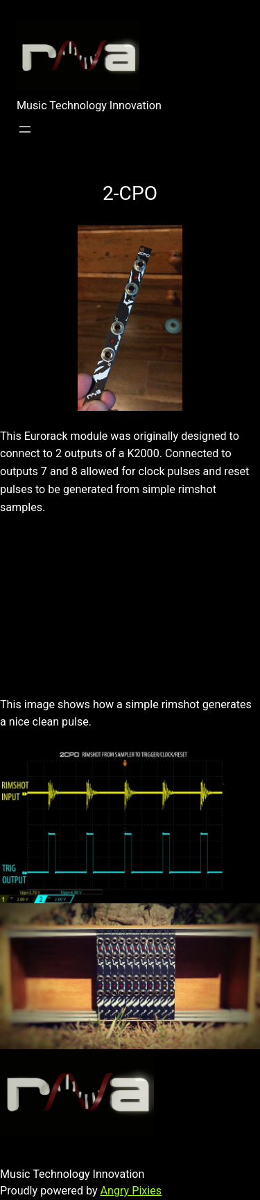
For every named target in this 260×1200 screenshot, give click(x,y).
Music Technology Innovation (89, 105)
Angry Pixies (131, 1190)
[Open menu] (25, 129)
